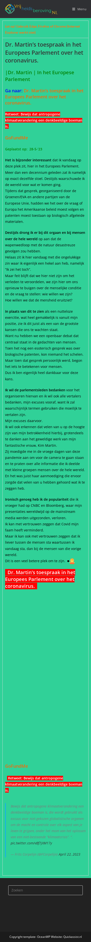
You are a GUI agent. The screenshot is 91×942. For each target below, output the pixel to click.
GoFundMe (17, 138)
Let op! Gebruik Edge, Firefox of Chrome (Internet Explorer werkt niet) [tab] (42, 29)
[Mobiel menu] (79, 9)
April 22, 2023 (69, 854)
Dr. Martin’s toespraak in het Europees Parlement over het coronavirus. (44, 97)
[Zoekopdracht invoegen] (45, 890)
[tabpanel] (45, 456)
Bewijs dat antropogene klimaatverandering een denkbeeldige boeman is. (43, 120)
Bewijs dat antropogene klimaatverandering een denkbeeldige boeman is (43, 784)
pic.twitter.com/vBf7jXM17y (31, 843)
